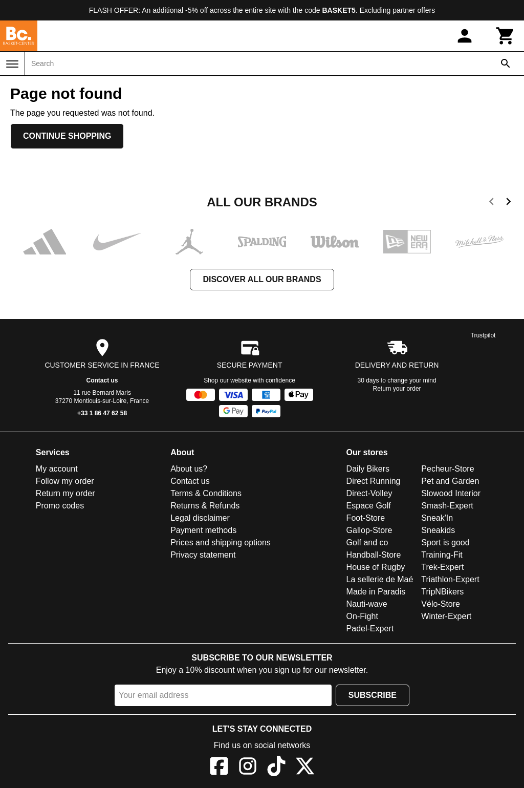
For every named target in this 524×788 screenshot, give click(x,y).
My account (57, 468)
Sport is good (445, 542)
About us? (188, 468)
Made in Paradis (376, 591)
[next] (508, 203)
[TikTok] (276, 768)
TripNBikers (442, 591)
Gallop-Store (369, 530)
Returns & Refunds (204, 505)
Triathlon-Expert (450, 579)
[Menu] (12, 64)
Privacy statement (202, 554)
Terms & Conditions (206, 493)
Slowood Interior (451, 493)
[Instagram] (247, 768)
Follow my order (65, 481)
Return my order (65, 493)
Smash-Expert (447, 505)
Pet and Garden (450, 481)
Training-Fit (441, 554)
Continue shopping (67, 136)
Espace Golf (368, 505)
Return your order (397, 388)
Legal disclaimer (200, 518)
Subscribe (372, 695)
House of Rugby (375, 567)
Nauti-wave (366, 604)
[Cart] (505, 36)
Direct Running (373, 481)
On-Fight (362, 616)
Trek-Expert (442, 567)
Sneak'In (437, 518)
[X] (305, 768)
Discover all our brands (262, 279)
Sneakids (438, 530)
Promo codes (60, 505)
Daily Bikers (367, 468)
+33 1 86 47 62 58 (102, 413)
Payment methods (203, 530)
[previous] (491, 203)
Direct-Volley (369, 493)
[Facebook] (219, 768)
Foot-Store (365, 518)
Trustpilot (483, 335)
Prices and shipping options (220, 542)
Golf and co (367, 542)
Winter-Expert (446, 616)
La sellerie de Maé (379, 579)
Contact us (102, 380)
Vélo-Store (440, 604)
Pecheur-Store (447, 468)
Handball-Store (373, 554)
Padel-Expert (370, 628)
